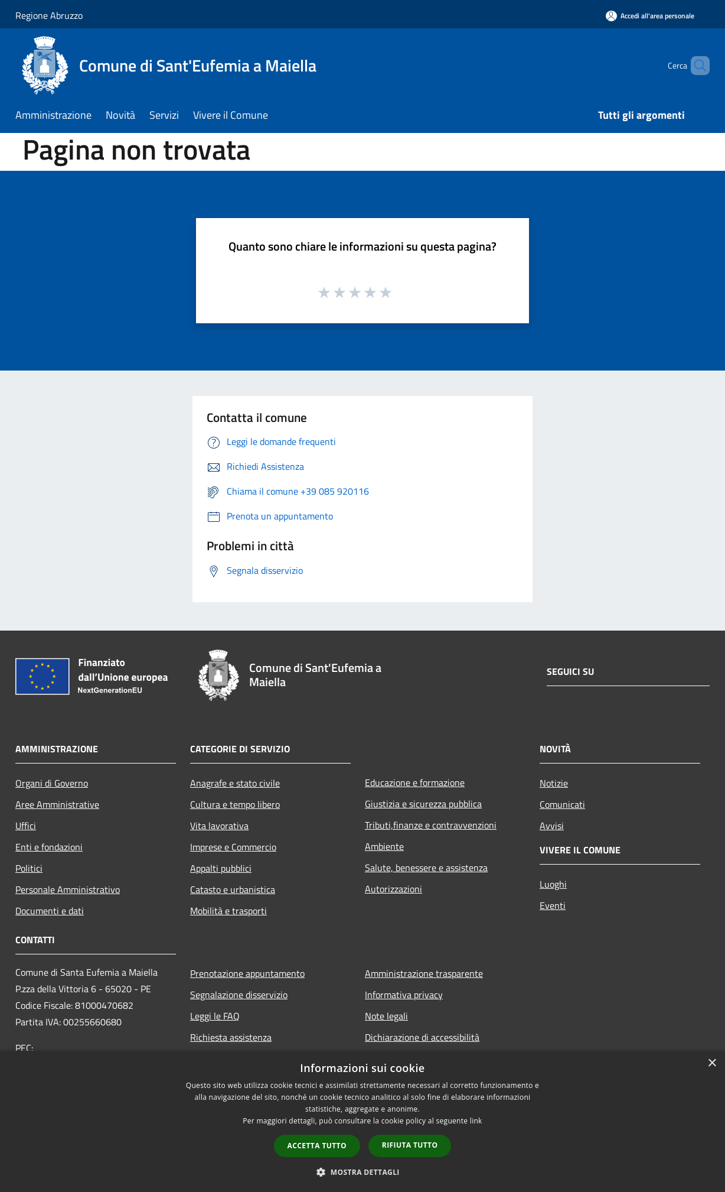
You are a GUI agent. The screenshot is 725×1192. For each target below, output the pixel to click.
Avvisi (552, 826)
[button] (362, 1172)
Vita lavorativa (219, 826)
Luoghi (553, 884)
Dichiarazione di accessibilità (422, 1037)
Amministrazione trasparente (424, 973)
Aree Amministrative (57, 804)
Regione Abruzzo (49, 15)
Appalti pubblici (221, 868)
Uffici (25, 826)
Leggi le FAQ (215, 1016)
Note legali (386, 1016)
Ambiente (384, 846)
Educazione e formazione (415, 782)
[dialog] (362, 1121)
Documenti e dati (49, 911)
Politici (29, 868)
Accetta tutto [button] (317, 1146)
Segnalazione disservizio (239, 995)
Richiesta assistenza (231, 1037)
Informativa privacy (404, 995)
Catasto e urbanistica (232, 889)
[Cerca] (695, 65)
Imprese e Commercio (233, 847)
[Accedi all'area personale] (650, 16)
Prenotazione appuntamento (247, 973)
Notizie (554, 783)
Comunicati (562, 804)
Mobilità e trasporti (228, 911)
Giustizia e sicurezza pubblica (423, 804)
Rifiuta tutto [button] (410, 1145)
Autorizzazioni (393, 889)
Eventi (553, 905)
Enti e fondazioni (49, 847)
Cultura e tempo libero (235, 804)
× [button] (711, 1063)
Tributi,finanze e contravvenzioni (431, 825)
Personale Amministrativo (67, 889)
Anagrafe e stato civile (235, 783)
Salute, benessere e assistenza (426, 867)
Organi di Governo (51, 783)
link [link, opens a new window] (476, 1121)
